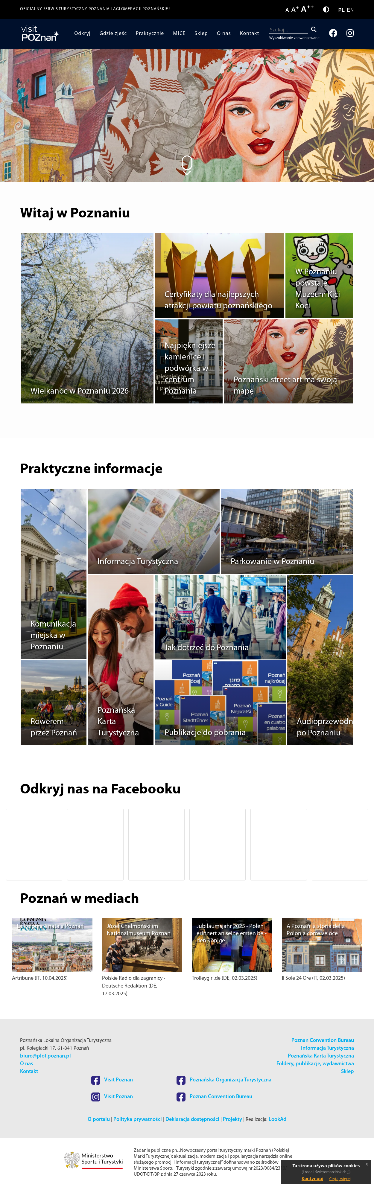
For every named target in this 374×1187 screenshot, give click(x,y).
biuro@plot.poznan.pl (45, 1056)
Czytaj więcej (340, 1178)
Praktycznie (150, 33)
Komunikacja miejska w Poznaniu (53, 635)
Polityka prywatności (137, 1119)
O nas (224, 33)
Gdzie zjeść (113, 33)
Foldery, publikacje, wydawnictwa (315, 1064)
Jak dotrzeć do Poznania (207, 648)
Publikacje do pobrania (205, 733)
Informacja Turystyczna (138, 562)
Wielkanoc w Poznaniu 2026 (80, 391)
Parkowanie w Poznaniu (272, 562)
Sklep (201, 33)
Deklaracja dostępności (192, 1119)
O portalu (99, 1119)
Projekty (232, 1119)
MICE (179, 33)
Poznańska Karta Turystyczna (321, 1056)
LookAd (277, 1119)
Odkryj (82, 33)
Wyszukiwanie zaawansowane (294, 37)
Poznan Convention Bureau (322, 1040)
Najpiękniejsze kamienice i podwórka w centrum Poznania (190, 369)
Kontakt (249, 33)
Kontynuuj (312, 1178)
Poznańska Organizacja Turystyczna (224, 1080)
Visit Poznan (112, 1080)
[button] (31, 844)
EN (350, 10)
